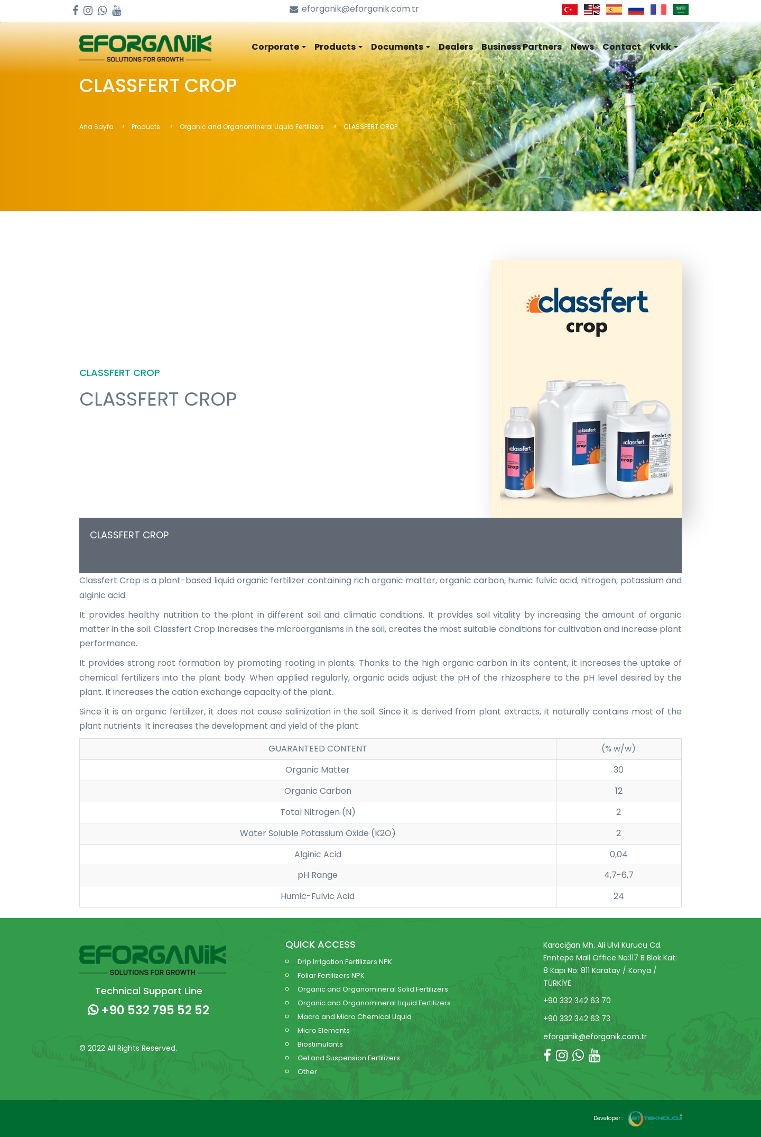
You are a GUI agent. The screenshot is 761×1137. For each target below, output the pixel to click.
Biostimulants (320, 1044)
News (582, 47)
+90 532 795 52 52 (148, 1010)
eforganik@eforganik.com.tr (354, 9)
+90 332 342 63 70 (577, 1000)
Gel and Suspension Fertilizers (349, 1058)
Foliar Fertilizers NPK (331, 975)
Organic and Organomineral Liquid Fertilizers (253, 126)
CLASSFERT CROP (129, 535)
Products (147, 126)
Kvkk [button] (663, 47)
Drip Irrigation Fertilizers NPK (345, 962)
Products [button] (338, 47)
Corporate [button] (279, 47)
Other (307, 1072)
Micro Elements (324, 1030)
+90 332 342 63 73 (576, 1018)
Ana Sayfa (96, 126)
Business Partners (521, 47)
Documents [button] (400, 47)
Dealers (456, 47)
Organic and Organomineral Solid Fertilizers (373, 989)
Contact (621, 47)
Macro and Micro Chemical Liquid (355, 1017)
